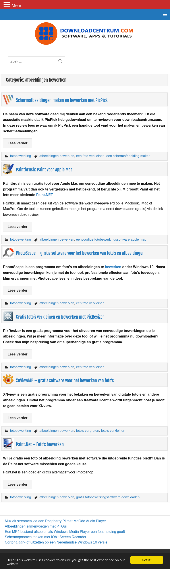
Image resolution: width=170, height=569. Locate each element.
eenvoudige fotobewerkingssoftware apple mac (111, 239)
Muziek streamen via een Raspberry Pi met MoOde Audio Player (55, 521)
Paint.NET (44, 195)
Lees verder (17, 143)
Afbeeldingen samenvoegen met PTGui (36, 526)
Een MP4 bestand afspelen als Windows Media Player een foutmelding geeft (65, 532)
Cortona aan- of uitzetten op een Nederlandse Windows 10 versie (56, 542)
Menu (17, 5)
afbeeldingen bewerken (56, 156)
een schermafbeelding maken (128, 156)
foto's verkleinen (113, 430)
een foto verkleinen (90, 156)
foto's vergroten (87, 430)
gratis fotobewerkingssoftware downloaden (108, 497)
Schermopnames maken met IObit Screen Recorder (45, 537)
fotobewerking (20, 156)
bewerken (113, 267)
